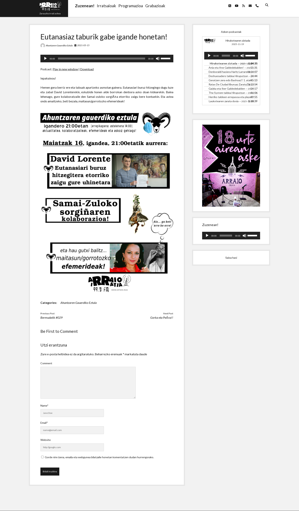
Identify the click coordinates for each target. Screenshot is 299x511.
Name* (44, 405)
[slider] (101, 58)
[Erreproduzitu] (45, 58)
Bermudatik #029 (51, 317)
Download (87, 69)
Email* (44, 422)
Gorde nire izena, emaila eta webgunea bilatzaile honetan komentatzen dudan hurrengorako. (99, 457)
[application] (106, 58)
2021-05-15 (83, 45)
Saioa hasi (231, 257)
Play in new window (65, 69)
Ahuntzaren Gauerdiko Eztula (59, 45)
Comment (46, 363)
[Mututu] (158, 58)
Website (45, 439)
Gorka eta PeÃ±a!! (161, 317)
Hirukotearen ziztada (238, 40)
